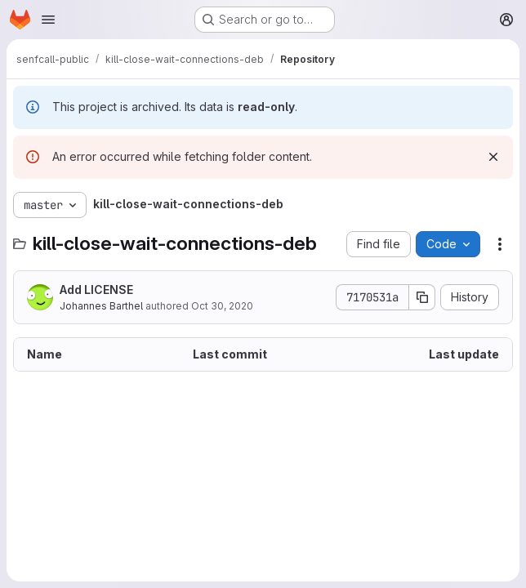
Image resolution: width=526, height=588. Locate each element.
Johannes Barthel (101, 306)
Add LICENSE (96, 289)
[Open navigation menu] (48, 20)
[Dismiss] (493, 157)
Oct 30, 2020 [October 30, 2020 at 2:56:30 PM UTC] (222, 306)
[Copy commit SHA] (422, 297)
